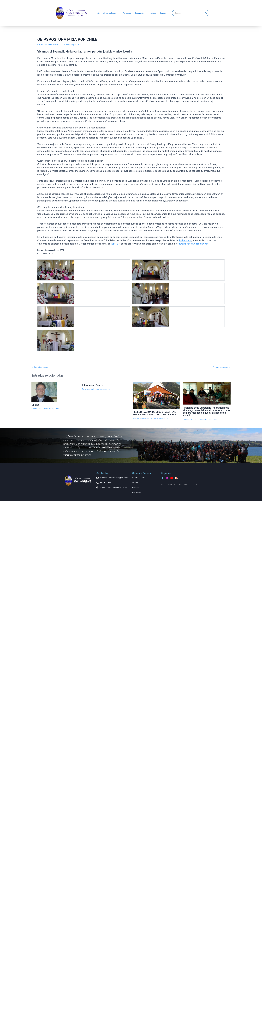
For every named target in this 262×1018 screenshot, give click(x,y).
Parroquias (127, 13)
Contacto (163, 13)
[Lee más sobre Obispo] (55, 392)
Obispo (35, 404)
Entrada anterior (40, 367)
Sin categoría (36, 409)
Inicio (98, 13)
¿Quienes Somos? (110, 13)
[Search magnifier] (206, 13)
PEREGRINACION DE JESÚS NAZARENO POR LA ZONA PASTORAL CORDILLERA (154, 413)
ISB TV (114, 243)
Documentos (139, 13)
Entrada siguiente (221, 367)
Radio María (185, 240)
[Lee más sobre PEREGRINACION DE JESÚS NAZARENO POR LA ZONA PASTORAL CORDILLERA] (156, 395)
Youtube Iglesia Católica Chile (192, 243)
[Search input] (189, 13)
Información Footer (92, 385)
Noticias (153, 13)
